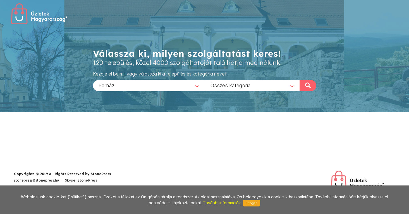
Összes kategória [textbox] (231, 85)
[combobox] (149, 85)
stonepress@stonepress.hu (36, 180)
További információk (222, 202)
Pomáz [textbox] (106, 85)
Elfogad (251, 203)
